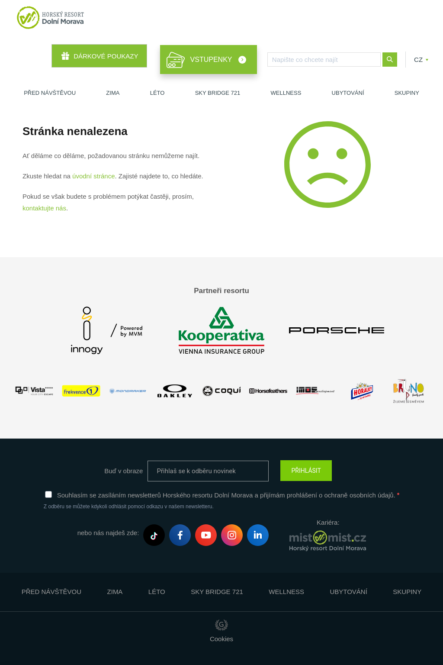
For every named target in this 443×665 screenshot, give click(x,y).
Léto (157, 93)
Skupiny (407, 93)
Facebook (180, 536)
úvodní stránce (93, 176)
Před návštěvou (50, 93)
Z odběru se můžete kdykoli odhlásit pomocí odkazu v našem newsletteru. (129, 507)
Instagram (232, 536)
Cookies (221, 638)
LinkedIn (258, 536)
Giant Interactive (221, 625)
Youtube (206, 536)
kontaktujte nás (44, 208)
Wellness (286, 93)
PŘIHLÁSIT (306, 470)
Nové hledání (389, 59)
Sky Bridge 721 (218, 93)
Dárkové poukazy (106, 56)
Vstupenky (212, 59)
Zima (112, 93)
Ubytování (348, 93)
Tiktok (154, 536)
